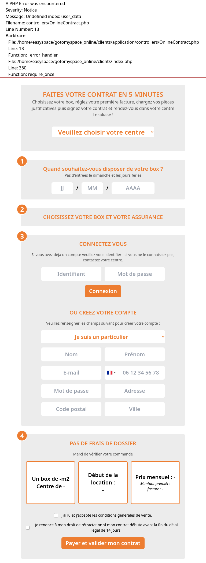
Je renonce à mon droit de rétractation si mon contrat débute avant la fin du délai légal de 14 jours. (106, 527)
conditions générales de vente (124, 515)
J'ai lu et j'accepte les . (106, 515)
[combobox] (111, 372)
